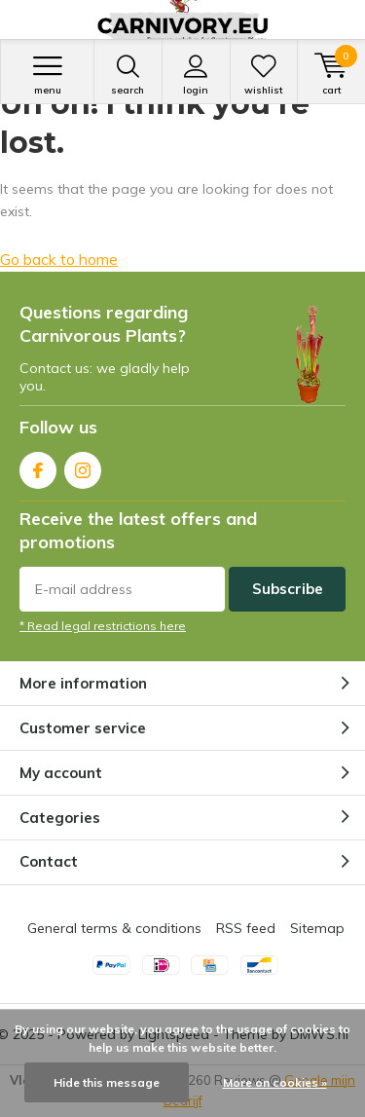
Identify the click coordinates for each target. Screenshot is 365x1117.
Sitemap (317, 928)
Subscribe (287, 588)
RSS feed (245, 928)
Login (196, 75)
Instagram (82, 466)
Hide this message (107, 1082)
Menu (47, 75)
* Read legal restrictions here (102, 625)
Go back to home (59, 259)
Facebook (37, 466)
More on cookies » (275, 1082)
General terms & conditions (114, 928)
